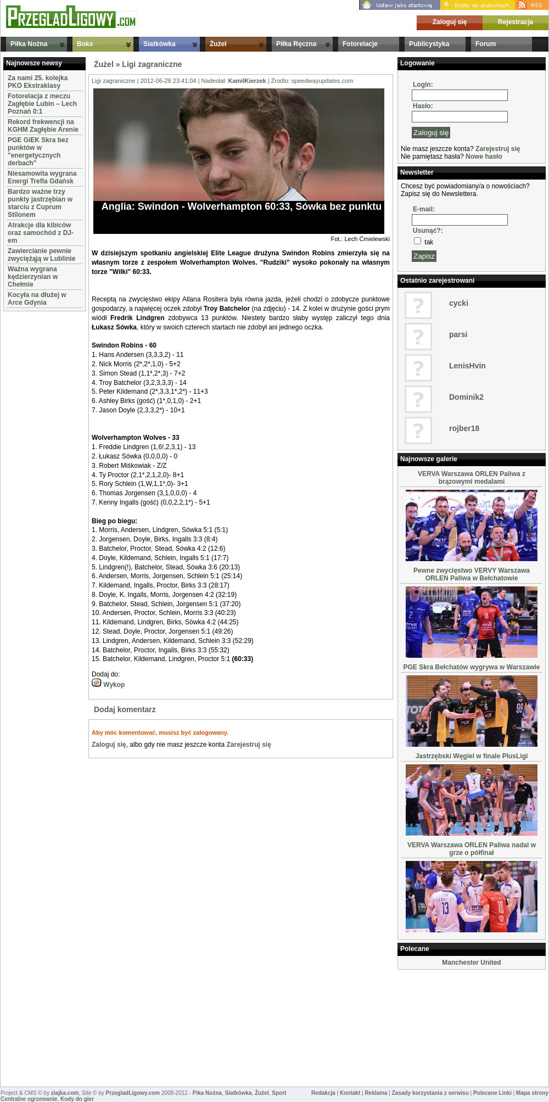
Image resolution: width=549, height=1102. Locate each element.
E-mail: (424, 209)
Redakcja (323, 1093)
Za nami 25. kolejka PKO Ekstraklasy (38, 81)
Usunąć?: (428, 230)
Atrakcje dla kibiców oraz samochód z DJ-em (41, 232)
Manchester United (471, 962)
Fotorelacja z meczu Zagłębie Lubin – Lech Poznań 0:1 (42, 103)
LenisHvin (467, 365)
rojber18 (464, 428)
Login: (423, 84)
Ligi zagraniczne (152, 64)
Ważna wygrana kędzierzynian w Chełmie (33, 276)
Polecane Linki (492, 1093)
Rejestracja (515, 22)
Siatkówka (159, 44)
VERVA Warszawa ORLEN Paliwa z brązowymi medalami (471, 477)
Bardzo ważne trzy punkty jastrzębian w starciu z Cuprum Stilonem (40, 203)
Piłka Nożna (28, 44)
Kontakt (350, 1093)
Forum (485, 44)
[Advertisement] (36, 479)
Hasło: (423, 106)
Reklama (376, 1093)
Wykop (108, 685)
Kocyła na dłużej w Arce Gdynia (37, 298)
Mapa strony (532, 1093)
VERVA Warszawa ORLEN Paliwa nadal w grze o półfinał (471, 849)
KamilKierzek (247, 80)
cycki (458, 303)
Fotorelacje (360, 44)
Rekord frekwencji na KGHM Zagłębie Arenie (43, 125)
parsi (458, 334)
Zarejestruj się (248, 744)
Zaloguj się (450, 22)
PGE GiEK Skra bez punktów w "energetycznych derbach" (38, 151)
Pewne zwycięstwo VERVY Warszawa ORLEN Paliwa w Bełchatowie (471, 574)
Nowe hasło (484, 156)
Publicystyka (429, 44)
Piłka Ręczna (296, 44)
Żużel (218, 44)
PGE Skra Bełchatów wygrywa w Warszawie (472, 667)
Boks (85, 44)
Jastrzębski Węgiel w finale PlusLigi (472, 756)
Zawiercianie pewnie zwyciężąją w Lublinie (41, 254)
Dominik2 (466, 397)
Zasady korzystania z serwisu (430, 1093)
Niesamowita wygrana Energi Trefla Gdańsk (42, 177)
